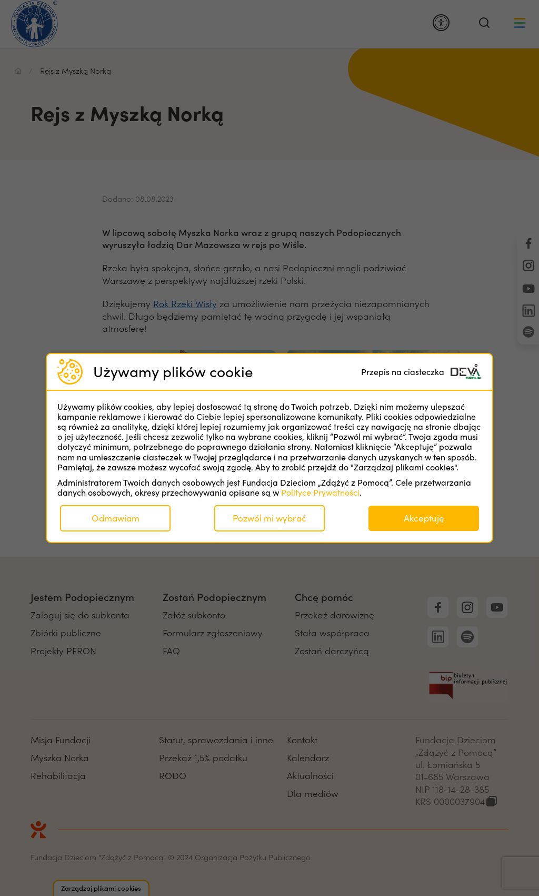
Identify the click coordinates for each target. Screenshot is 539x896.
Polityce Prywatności (320, 492)
